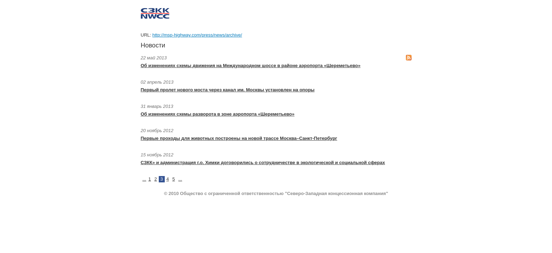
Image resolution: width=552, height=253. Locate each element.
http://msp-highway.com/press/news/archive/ (197, 35)
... (144, 179)
